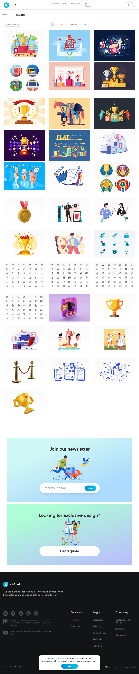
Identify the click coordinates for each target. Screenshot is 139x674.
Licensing (98, 620)
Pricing (74, 620)
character (61, 24)
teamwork (73, 24)
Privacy (97, 626)
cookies (58, 658)
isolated (84, 24)
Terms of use (100, 633)
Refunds (97, 639)
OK (69, 666)
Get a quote (69, 551)
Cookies (97, 646)
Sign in (130, 5)
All (52, 24)
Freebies (75, 626)
